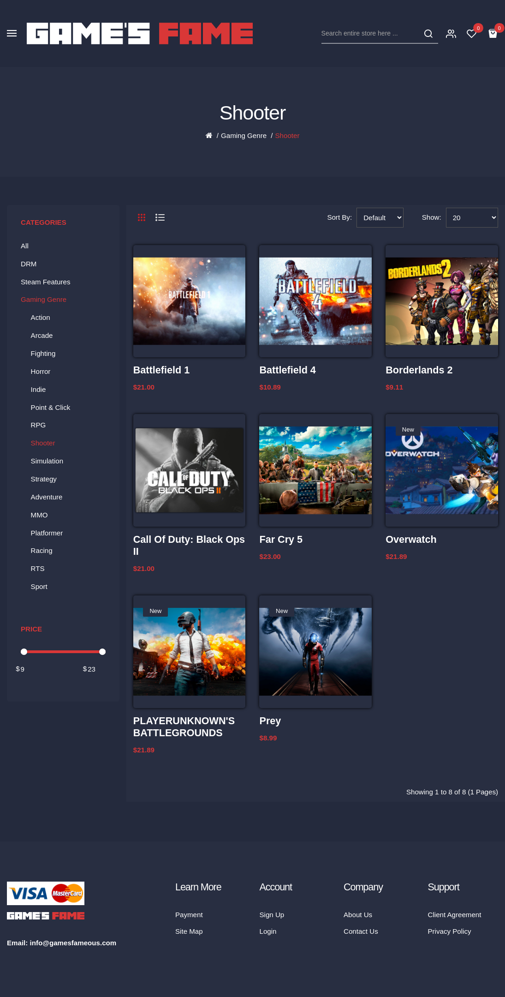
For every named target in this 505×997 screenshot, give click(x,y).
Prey (270, 721)
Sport (39, 586)
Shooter (287, 135)
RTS (38, 568)
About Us (358, 915)
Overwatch (411, 539)
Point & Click (51, 407)
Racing (42, 550)
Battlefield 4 (287, 370)
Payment (189, 915)
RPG (38, 425)
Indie (38, 389)
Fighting (43, 353)
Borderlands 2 (419, 370)
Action (40, 317)
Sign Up (272, 915)
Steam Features (46, 282)
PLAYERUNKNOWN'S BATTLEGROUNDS (184, 727)
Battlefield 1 (161, 370)
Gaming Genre (244, 135)
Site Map (189, 931)
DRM (28, 264)
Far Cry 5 (281, 539)
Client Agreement (454, 915)
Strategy (44, 479)
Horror (41, 371)
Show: (431, 217)
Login (268, 931)
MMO (39, 515)
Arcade (42, 335)
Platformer (47, 533)
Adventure (47, 497)
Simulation (47, 461)
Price (31, 629)
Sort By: (339, 217)
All (25, 246)
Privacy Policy (449, 931)
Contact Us (361, 931)
